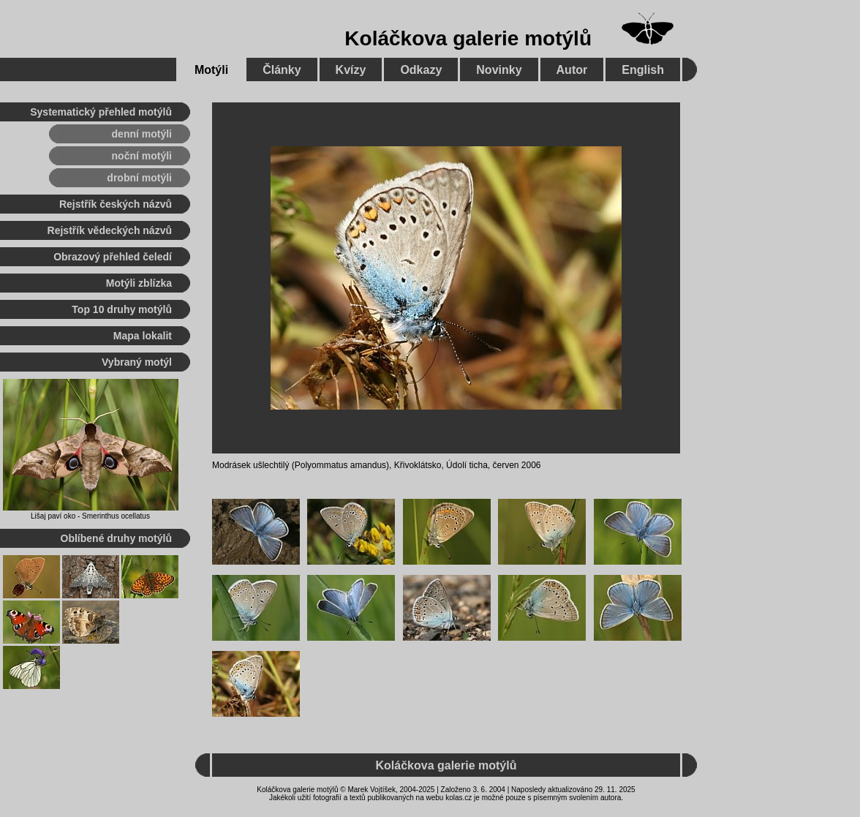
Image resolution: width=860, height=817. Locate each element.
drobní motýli (139, 178)
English (643, 70)
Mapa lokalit (142, 336)
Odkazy (421, 70)
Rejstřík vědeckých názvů (110, 230)
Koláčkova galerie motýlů (468, 38)
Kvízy (351, 70)
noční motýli (142, 156)
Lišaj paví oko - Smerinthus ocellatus (90, 516)
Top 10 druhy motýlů (122, 309)
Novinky (498, 70)
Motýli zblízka (139, 283)
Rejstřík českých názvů (115, 204)
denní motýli (142, 134)
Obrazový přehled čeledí (112, 257)
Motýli (211, 70)
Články (282, 70)
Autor (572, 70)
